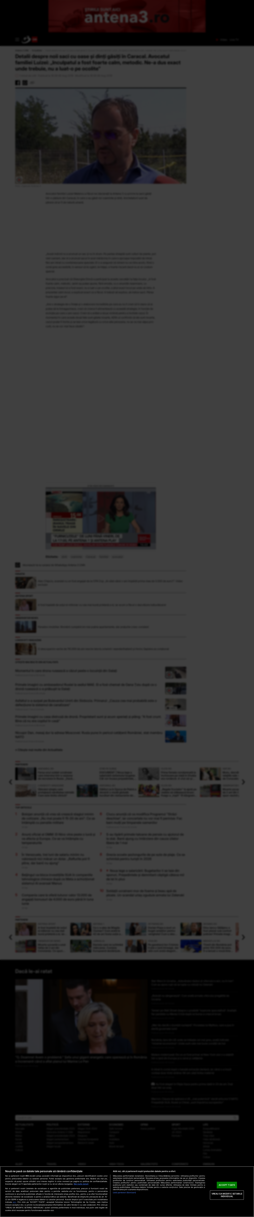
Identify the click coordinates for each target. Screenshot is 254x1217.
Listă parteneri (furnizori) (124, 1192)
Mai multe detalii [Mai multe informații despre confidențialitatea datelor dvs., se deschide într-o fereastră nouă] (81, 1184)
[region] (127, 1191)
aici (14, 1202)
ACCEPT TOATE (227, 1185)
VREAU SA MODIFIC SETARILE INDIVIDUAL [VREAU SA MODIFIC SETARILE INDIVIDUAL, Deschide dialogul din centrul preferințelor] (227, 1195)
